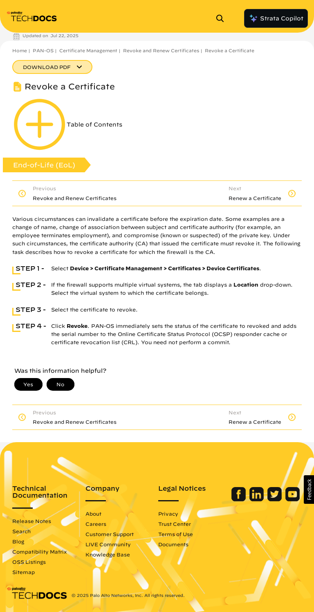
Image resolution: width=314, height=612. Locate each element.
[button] (309, 489)
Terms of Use (175, 534)
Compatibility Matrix (39, 551)
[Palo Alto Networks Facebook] (239, 499)
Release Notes (31, 521)
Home (19, 50)
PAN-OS (43, 50)
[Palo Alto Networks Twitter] (275, 499)
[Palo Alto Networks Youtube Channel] (292, 499)
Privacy (168, 513)
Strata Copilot (276, 18)
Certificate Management (88, 50)
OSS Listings (29, 562)
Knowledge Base (107, 554)
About (93, 513)
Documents (173, 544)
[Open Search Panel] (222, 18)
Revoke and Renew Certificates (161, 50)
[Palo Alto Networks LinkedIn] (257, 499)
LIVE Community (108, 544)
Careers (95, 524)
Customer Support (109, 534)
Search (21, 531)
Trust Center (174, 524)
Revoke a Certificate (229, 50)
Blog (18, 541)
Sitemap (23, 572)
